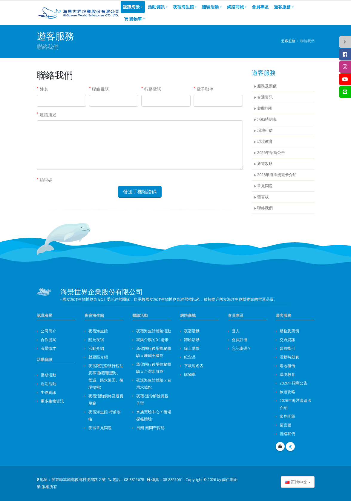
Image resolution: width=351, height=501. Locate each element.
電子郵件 (203, 89)
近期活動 (48, 383)
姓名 (42, 89)
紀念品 (190, 357)
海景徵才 (48, 348)
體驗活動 (210, 7)
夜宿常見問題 (100, 427)
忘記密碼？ (241, 348)
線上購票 (192, 348)
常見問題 (265, 185)
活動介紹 (96, 348)
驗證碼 (44, 180)
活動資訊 (156, 7)
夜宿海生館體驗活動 (153, 331)
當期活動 (48, 375)
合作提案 (48, 339)
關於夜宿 (96, 339)
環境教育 (265, 141)
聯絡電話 (99, 89)
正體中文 (296, 482)
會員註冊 (239, 339)
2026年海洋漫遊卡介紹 (277, 174)
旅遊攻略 (265, 163)
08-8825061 (173, 479)
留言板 (263, 196)
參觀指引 (265, 108)
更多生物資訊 (52, 401)
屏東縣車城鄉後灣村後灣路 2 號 (78, 479)
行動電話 (151, 89)
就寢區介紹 (98, 357)
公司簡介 (48, 331)
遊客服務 (282, 7)
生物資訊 (48, 392)
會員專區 (260, 7)
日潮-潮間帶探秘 (150, 427)
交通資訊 (265, 97)
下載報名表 (193, 365)
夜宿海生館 (183, 7)
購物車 (133, 19)
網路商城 (235, 7)
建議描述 (46, 114)
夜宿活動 (192, 331)
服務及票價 (267, 86)
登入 (236, 331)
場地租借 (265, 130)
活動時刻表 (267, 119)
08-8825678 (134, 479)
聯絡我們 (265, 208)
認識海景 (131, 7)
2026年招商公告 (271, 152)
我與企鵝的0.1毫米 (152, 339)
